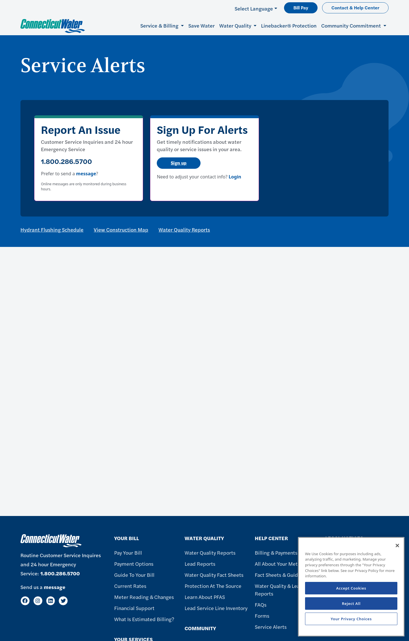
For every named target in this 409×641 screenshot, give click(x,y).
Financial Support (134, 607)
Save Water (201, 25)
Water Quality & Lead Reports (279, 589)
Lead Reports (200, 563)
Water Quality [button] (236, 25)
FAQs (260, 604)
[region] (351, 586)
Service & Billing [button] (160, 25)
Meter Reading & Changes (144, 596)
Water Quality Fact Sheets (214, 574)
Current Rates (130, 585)
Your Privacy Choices (351, 618)
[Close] (397, 545)
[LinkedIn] (50, 600)
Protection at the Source (213, 585)
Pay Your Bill (128, 552)
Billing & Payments (276, 552)
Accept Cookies (351, 588)
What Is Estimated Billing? (144, 619)
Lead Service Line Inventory (216, 607)
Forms (262, 615)
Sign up (179, 162)
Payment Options (133, 563)
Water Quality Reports (184, 229)
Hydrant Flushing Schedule (52, 229)
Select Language (254, 8)
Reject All (351, 603)
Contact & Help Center (355, 7)
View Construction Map (121, 229)
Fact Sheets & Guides (279, 574)
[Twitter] (63, 600)
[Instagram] (38, 600)
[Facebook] (25, 600)
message (86, 173)
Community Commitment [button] (351, 25)
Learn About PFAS (205, 596)
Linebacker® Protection (289, 25)
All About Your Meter (278, 563)
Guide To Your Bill (134, 574)
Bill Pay (300, 7)
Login (235, 177)
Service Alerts (271, 626)
